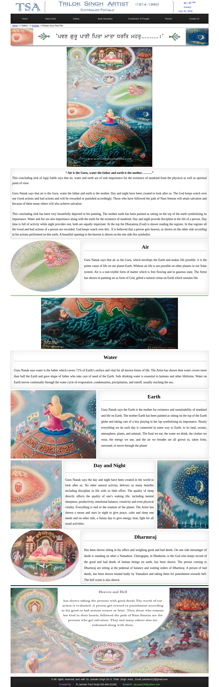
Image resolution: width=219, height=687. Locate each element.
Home (15, 25)
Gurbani (35, 25)
